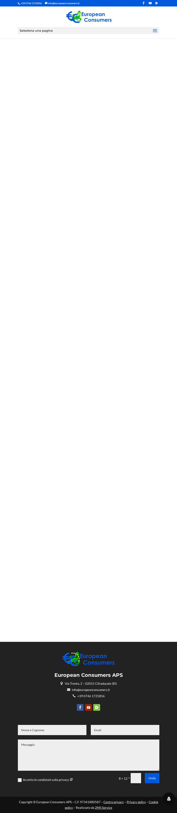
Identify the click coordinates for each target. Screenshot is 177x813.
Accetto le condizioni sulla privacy (45, 780)
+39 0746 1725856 (89, 696)
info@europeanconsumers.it (88, 690)
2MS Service (103, 807)
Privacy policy (136, 802)
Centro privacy (113, 802)
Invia (152, 778)
